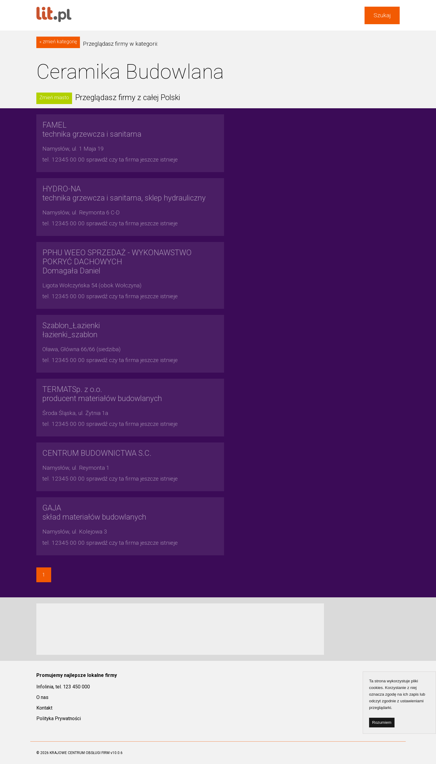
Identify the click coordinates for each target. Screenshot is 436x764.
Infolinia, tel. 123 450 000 (63, 687)
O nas (42, 697)
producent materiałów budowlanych (102, 394)
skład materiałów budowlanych (94, 512)
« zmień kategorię (58, 41)
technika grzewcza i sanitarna (91, 129)
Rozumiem (381, 722)
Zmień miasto (54, 97)
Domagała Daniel (117, 261)
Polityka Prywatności (58, 718)
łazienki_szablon (71, 330)
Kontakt (44, 708)
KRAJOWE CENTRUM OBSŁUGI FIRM (80, 753)
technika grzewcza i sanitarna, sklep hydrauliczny (124, 193)
